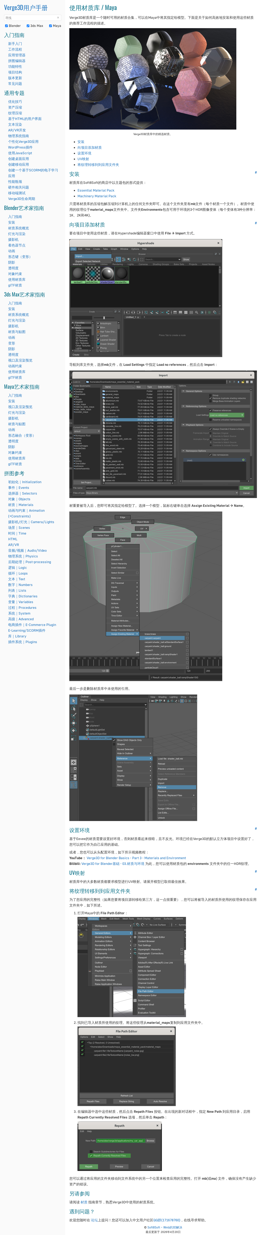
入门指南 (15, 216)
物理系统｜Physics (23, 556)
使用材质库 (16, 279)
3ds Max (35, 25)
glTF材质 (15, 285)
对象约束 (15, 274)
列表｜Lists (17, 590)
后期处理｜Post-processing (29, 562)
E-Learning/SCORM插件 (26, 630)
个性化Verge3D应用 (23, 141)
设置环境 (84, 153)
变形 (11, 343)
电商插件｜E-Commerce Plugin (32, 624)
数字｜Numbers (20, 585)
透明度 (13, 268)
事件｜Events (18, 487)
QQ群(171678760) (166, 1220)
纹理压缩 (15, 113)
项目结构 (15, 72)
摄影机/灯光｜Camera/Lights (31, 522)
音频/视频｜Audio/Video (27, 550)
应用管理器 (16, 55)
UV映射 (83, 159)
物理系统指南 (18, 136)
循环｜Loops (18, 573)
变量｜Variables (20, 602)
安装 (11, 222)
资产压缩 (15, 107)
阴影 (11, 262)
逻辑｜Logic (17, 567)
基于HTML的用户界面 (25, 119)
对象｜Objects (19, 499)
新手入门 (15, 43)
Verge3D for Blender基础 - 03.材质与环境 (113, 863)
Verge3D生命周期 (21, 198)
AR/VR (13, 545)
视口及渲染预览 (20, 360)
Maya (55, 25)
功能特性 (15, 66)
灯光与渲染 (16, 234)
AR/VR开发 (17, 130)
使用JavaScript (20, 153)
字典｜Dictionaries (23, 596)
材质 (84, 1202)
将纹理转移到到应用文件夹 (98, 164)
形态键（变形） (20, 256)
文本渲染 (15, 124)
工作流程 (15, 49)
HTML (12, 539)
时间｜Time (17, 533)
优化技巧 (15, 101)
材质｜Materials (20, 505)
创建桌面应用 (18, 158)
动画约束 (15, 366)
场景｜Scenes (19, 527)
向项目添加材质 (89, 147)
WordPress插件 (20, 147)
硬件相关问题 (18, 187)
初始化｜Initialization (24, 482)
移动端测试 (16, 193)
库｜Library (17, 636)
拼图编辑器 (16, 61)
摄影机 (13, 239)
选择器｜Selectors (22, 493)
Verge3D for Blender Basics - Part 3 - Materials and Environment (136, 858)
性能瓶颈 (15, 181)
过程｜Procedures (22, 607)
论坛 (94, 1220)
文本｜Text (16, 579)
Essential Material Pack (95, 190)
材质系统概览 (18, 228)
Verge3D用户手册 (26, 7)
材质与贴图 (16, 332)
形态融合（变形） (22, 435)
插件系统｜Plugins (22, 642)
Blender (13, 25)
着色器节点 (16, 245)
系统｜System (19, 613)
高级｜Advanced (21, 619)
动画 (11, 251)
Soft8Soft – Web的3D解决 (164, 1227)
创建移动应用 (18, 164)
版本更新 (15, 78)
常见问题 (15, 83)
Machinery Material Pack (96, 196)
